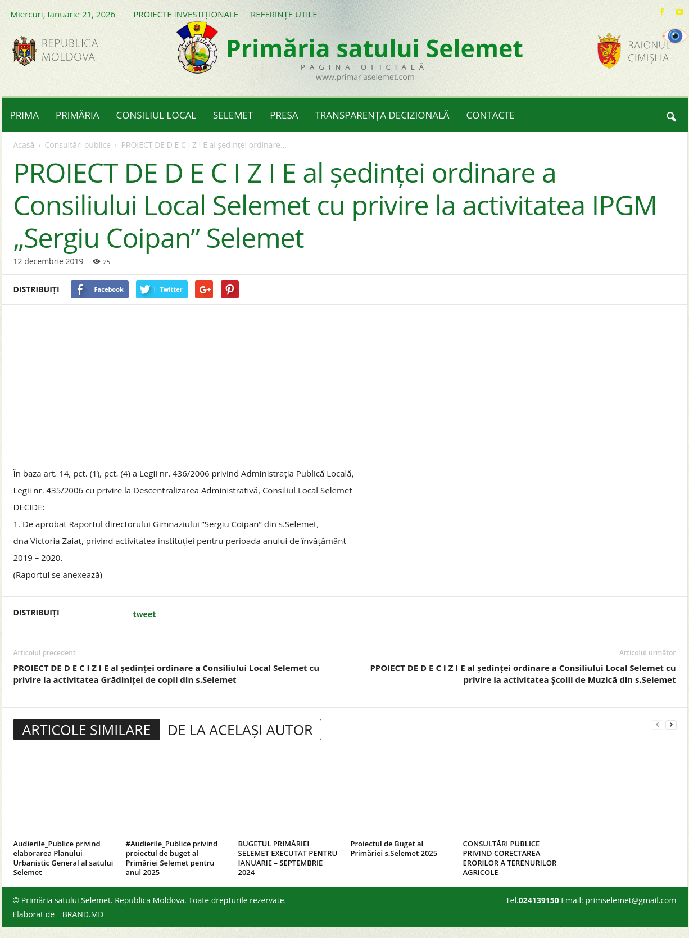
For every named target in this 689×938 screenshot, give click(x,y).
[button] (671, 115)
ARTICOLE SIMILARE (86, 729)
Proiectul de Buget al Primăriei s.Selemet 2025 (394, 848)
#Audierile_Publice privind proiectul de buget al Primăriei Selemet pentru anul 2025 (172, 858)
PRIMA (24, 114)
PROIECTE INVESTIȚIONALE (185, 14)
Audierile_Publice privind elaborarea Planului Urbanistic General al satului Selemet (63, 858)
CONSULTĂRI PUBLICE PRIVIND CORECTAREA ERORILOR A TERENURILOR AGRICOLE (510, 858)
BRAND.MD (83, 914)
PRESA (284, 114)
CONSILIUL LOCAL (156, 114)
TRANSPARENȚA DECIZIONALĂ (382, 114)
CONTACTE (490, 114)
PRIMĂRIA (77, 114)
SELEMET (233, 114)
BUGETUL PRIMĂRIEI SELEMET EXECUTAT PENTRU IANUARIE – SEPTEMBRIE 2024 (288, 858)
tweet (144, 614)
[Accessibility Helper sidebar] (675, 35)
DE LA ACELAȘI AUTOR (239, 729)
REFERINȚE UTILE (284, 14)
